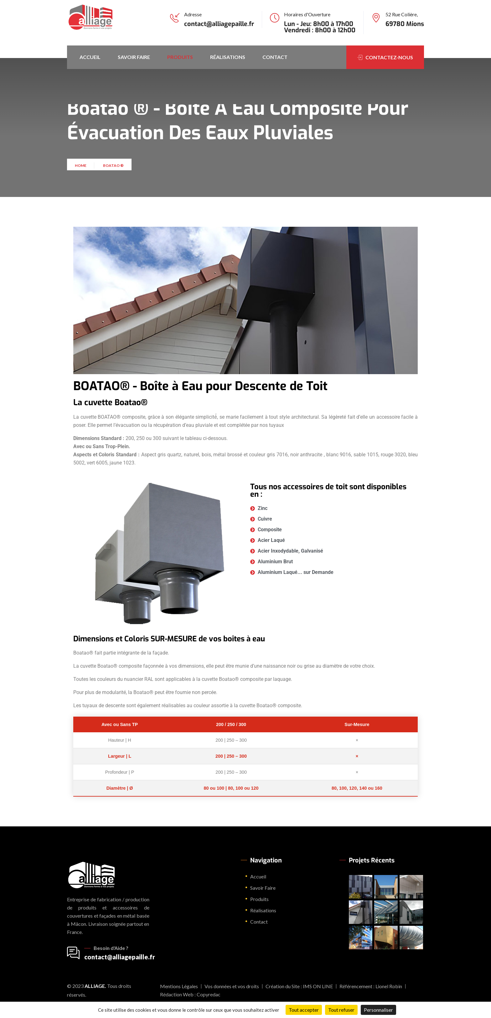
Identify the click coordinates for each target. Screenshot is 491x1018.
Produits (180, 57)
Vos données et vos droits (231, 986)
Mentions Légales (179, 986)
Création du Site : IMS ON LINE (299, 986)
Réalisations (227, 57)
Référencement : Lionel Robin (370, 986)
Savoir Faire (134, 57)
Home (81, 169)
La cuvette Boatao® (110, 402)
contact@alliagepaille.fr (219, 24)
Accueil (90, 57)
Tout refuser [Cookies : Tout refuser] (341, 1010)
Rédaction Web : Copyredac (190, 994)
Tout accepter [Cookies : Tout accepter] (304, 1010)
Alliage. (95, 986)
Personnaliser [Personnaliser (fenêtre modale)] (378, 1010)
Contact (274, 57)
